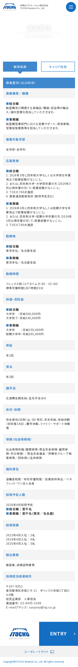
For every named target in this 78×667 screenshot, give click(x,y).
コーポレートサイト (36, 652)
